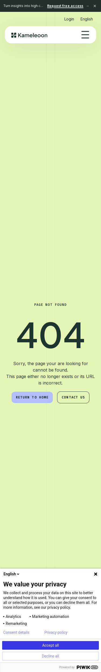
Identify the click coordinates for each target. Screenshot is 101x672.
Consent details (16, 632)
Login (69, 19)
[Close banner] (95, 6)
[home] (29, 35)
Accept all (50, 645)
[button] (86, 17)
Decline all (50, 656)
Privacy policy (55, 632)
